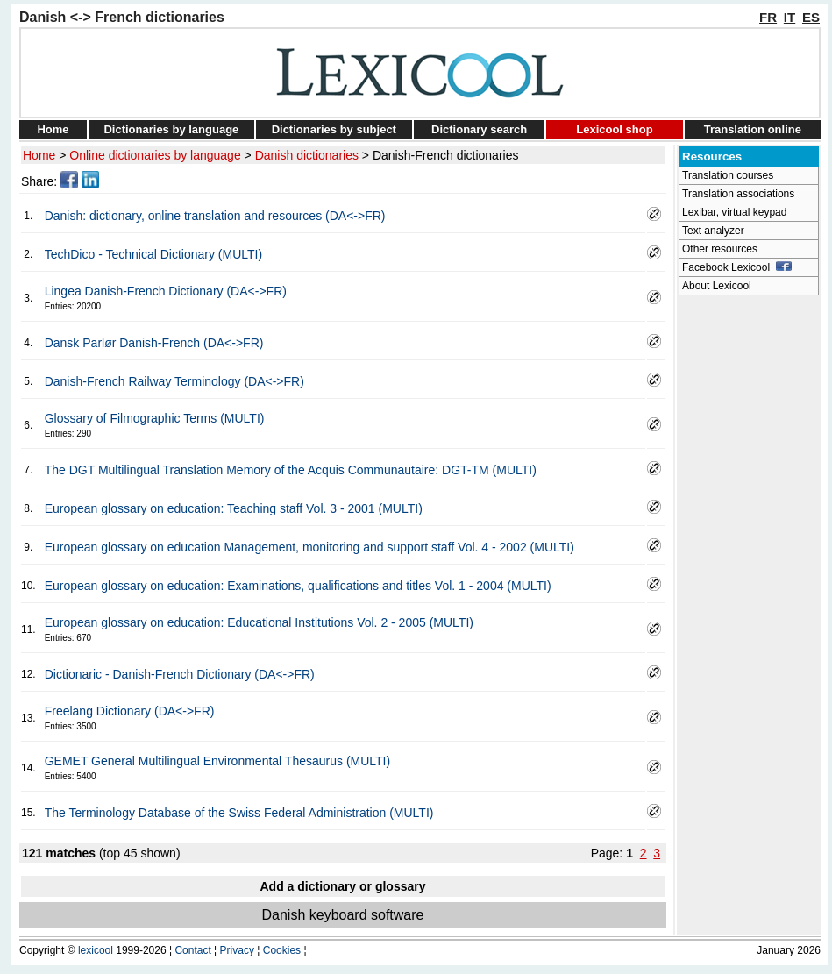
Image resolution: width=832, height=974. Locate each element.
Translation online (752, 129)
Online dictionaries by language (154, 155)
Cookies (282, 950)
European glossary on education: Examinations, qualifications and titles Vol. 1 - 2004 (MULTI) (298, 586)
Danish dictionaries (307, 155)
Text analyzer (713, 230)
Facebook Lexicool (737, 267)
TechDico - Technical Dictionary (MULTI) (153, 254)
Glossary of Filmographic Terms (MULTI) (155, 418)
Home (52, 129)
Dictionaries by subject (334, 129)
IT (789, 17)
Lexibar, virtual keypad (734, 212)
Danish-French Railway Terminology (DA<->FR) (174, 381)
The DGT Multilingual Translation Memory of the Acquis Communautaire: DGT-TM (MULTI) (291, 470)
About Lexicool (716, 286)
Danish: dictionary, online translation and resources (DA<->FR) (215, 216)
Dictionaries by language (170, 129)
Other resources (719, 249)
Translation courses (727, 175)
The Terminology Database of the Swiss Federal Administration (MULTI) (239, 813)
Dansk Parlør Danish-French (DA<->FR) (154, 343)
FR (768, 17)
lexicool (95, 950)
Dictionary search (479, 129)
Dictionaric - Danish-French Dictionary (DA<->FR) (180, 674)
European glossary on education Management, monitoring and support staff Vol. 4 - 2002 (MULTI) (309, 547)
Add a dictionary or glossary (342, 886)
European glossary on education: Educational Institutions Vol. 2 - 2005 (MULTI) (259, 622)
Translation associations (738, 194)
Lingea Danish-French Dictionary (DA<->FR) (166, 291)
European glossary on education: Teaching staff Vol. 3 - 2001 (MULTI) (234, 508)
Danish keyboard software (343, 914)
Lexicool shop (614, 129)
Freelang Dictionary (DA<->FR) (130, 711)
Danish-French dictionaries (446, 155)
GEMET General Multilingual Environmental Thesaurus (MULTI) (217, 761)
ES (811, 17)
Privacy (237, 950)
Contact (192, 950)
